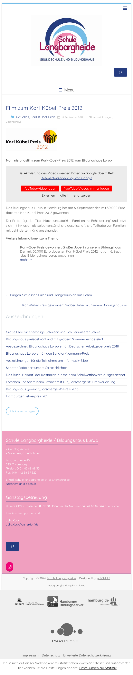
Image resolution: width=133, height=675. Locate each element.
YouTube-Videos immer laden (86, 188)
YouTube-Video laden (40, 188)
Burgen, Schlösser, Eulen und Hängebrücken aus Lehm (49, 295)
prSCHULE (103, 578)
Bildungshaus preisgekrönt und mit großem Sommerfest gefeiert (54, 339)
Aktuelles (22, 117)
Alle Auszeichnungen (22, 411)
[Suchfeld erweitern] (120, 72)
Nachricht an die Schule (21, 484)
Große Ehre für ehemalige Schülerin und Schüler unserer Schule (53, 332)
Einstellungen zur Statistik (98, 668)
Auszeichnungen (102, 117)
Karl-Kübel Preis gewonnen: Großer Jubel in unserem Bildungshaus (74, 305)
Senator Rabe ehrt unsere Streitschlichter (36, 368)
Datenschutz (51, 655)
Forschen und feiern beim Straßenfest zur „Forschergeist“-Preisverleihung (60, 382)
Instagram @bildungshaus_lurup (66, 585)
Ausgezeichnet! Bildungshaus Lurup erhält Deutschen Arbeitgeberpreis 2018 (62, 346)
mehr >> (26, 259)
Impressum (30, 655)
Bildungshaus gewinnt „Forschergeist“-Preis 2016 (42, 389)
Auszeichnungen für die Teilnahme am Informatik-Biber (47, 360)
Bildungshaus (13, 121)
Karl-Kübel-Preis (43, 117)
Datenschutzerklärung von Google (66, 178)
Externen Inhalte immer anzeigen (66, 195)
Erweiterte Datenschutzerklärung (87, 655)
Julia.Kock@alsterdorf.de (22, 524)
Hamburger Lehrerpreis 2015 (27, 396)
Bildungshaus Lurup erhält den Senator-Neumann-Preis (47, 353)
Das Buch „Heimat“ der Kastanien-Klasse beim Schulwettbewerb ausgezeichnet (65, 375)
